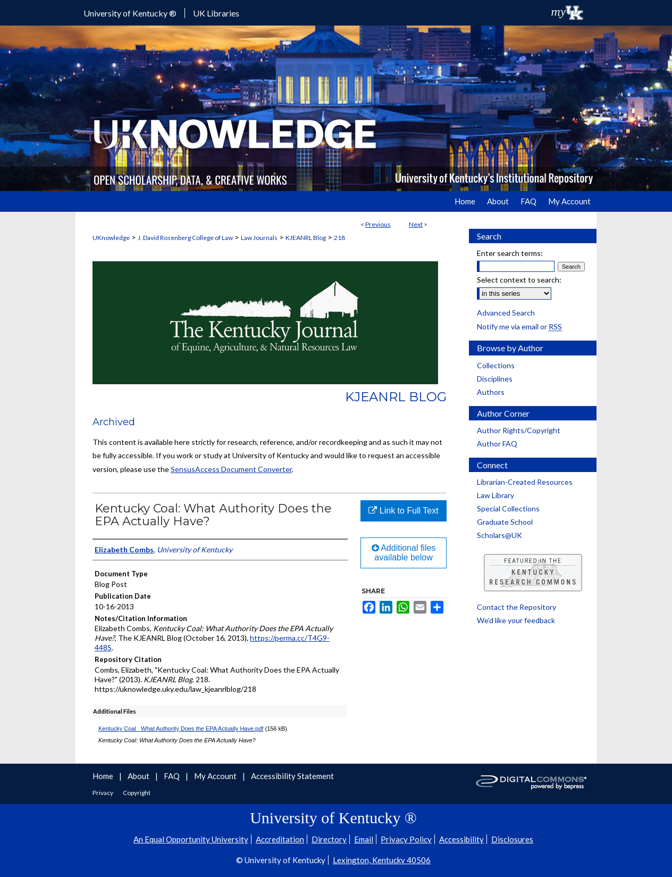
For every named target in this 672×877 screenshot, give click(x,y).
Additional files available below (404, 552)
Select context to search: (519, 279)
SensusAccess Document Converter (231, 469)
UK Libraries (216, 13)
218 (339, 238)
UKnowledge (111, 238)
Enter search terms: (510, 253)
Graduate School (505, 521)
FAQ (172, 776)
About (139, 776)
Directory (329, 839)
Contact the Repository (516, 606)
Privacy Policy (406, 839)
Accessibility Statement (292, 776)
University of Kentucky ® (130, 13)
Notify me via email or (519, 326)
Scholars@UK (499, 535)
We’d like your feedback (516, 620)
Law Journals (259, 238)
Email (363, 839)
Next (416, 224)
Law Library (495, 495)
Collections (496, 365)
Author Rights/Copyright (518, 430)
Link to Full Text (403, 510)
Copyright (136, 793)
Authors (491, 391)
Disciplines (495, 378)
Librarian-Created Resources (525, 481)
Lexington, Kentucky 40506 (382, 860)
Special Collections (508, 508)
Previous (378, 224)
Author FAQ (497, 443)
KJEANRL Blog (305, 238)
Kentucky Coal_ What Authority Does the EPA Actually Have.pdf (180, 728)
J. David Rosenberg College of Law (185, 238)
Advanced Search (506, 312)
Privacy (103, 793)
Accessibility (461, 839)
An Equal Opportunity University (190, 839)
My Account (216, 776)
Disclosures (512, 839)
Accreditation (280, 839)
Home (104, 776)
